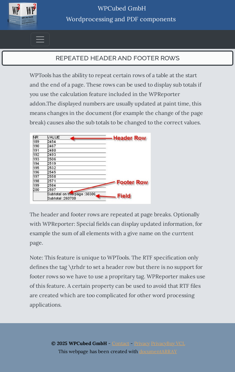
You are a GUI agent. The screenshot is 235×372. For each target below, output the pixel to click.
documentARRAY (158, 351)
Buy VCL (176, 343)
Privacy (142, 343)
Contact (120, 343)
